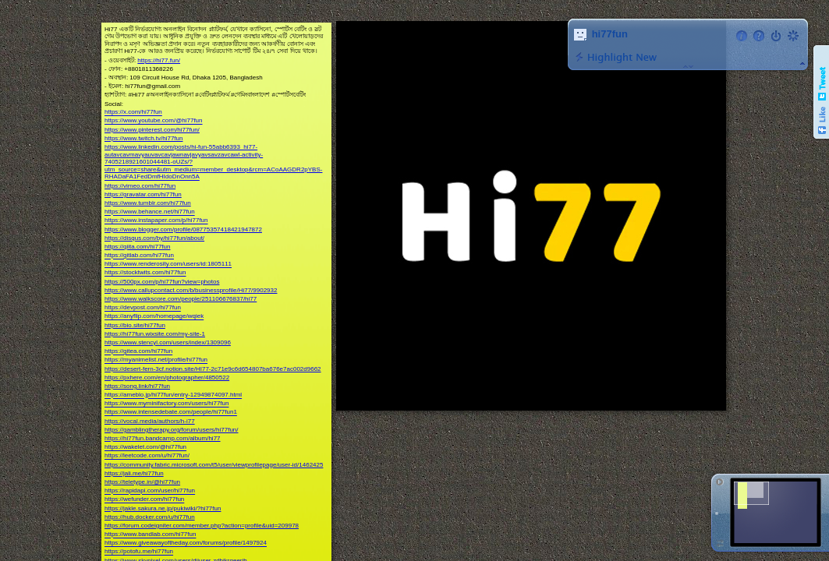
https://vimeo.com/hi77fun (140, 185)
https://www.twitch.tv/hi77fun (144, 138)
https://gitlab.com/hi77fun (139, 255)
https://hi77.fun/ (158, 60)
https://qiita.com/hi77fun (138, 246)
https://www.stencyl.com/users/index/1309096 (168, 342)
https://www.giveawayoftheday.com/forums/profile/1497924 (186, 543)
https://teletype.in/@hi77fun (142, 481)
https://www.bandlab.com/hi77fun (150, 534)
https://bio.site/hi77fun (135, 325)
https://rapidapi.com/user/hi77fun (150, 491)
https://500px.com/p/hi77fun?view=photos (162, 281)
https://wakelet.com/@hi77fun (145, 447)
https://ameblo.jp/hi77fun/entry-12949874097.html (173, 395)
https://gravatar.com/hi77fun (143, 194)
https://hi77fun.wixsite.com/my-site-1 (155, 333)
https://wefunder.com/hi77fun (144, 499)
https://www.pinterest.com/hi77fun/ (152, 129)
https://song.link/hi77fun (137, 386)
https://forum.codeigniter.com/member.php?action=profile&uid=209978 (202, 525)
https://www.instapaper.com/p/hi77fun (156, 220)
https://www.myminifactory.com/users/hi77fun (167, 404)
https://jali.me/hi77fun (134, 473)
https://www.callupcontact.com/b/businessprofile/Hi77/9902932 (191, 290)
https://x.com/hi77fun (133, 112)
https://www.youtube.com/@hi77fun (154, 121)
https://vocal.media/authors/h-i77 (150, 421)
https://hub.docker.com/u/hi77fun (150, 516)
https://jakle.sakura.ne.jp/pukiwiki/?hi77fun (163, 508)
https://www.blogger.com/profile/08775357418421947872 (183, 229)
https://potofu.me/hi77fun (139, 552)
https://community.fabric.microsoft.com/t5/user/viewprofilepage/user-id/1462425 (214, 464)
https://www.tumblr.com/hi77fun (148, 202)
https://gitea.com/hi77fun (138, 351)
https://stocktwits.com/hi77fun (145, 273)
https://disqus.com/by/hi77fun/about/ (154, 238)
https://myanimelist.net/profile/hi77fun (156, 360)
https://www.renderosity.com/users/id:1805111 (168, 264)
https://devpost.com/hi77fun (143, 308)
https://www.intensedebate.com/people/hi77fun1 (171, 412)
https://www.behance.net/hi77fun (150, 212)
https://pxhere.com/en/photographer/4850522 (167, 377)
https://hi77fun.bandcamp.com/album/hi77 (163, 438)
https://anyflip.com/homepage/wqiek (154, 316)
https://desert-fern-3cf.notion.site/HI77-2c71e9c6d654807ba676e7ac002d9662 (213, 368)
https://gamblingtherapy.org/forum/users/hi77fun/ (172, 429)
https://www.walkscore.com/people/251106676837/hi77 (181, 298)
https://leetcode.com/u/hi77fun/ (147, 456)
